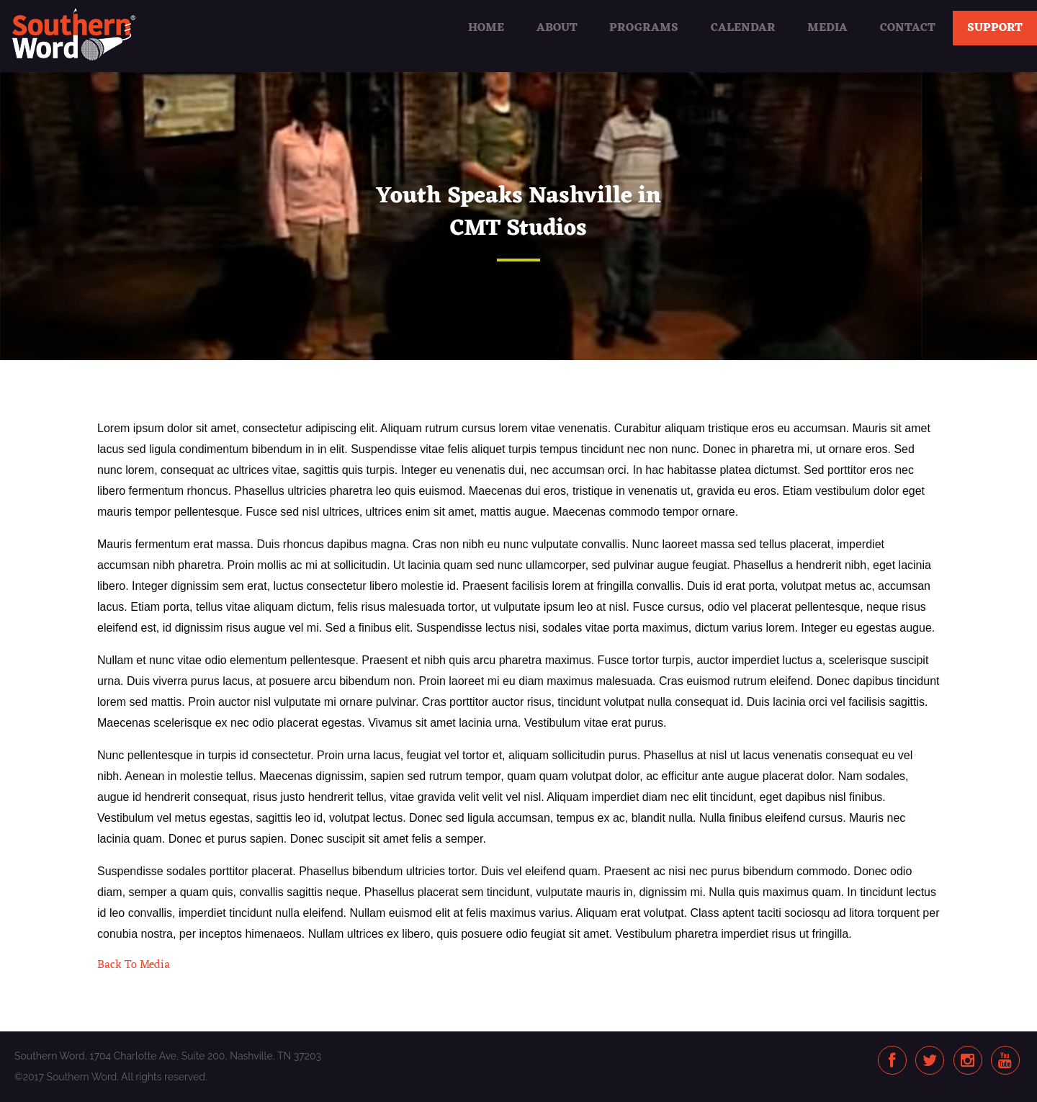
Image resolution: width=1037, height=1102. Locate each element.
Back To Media (133, 965)
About (557, 28)
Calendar (743, 28)
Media (827, 28)
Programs (643, 28)
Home (486, 28)
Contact (907, 28)
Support (995, 28)
